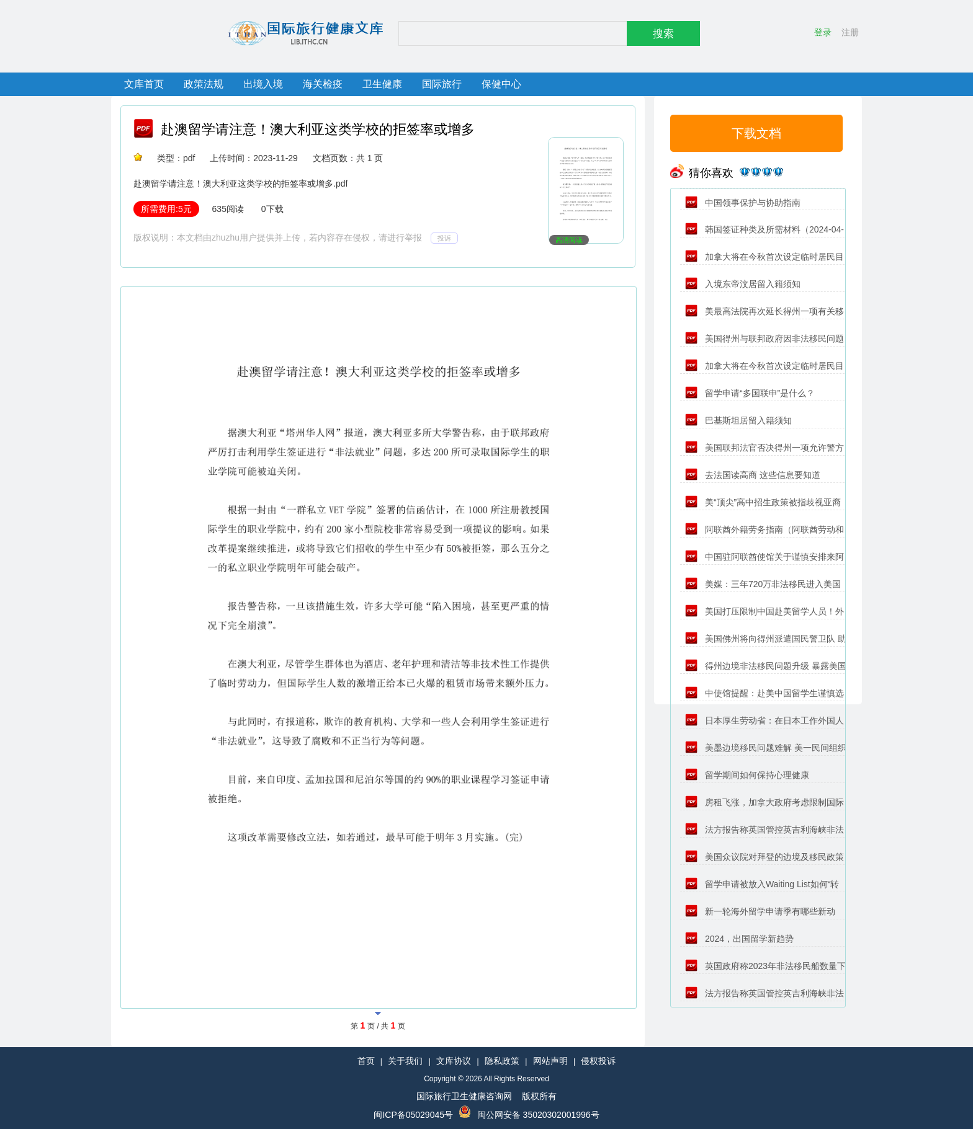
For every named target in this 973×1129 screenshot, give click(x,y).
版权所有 (539, 1096)
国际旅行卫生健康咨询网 (464, 1096)
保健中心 (501, 84)
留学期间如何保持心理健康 (747, 775)
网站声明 (550, 1061)
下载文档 (756, 133)
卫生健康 (382, 84)
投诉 (444, 238)
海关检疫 (323, 84)
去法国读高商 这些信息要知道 (752, 475)
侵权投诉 (598, 1061)
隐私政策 (502, 1061)
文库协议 (453, 1061)
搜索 (663, 34)
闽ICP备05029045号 (413, 1115)
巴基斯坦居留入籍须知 (738, 420)
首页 (366, 1061)
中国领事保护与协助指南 (742, 203)
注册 (850, 32)
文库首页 (144, 84)
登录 (823, 32)
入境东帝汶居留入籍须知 (742, 284)
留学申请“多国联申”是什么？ (750, 393)
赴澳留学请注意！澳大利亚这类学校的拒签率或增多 (318, 129)
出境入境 (263, 84)
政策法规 (203, 84)
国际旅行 (442, 84)
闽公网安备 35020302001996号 (538, 1115)
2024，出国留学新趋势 (739, 939)
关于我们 (405, 1061)
